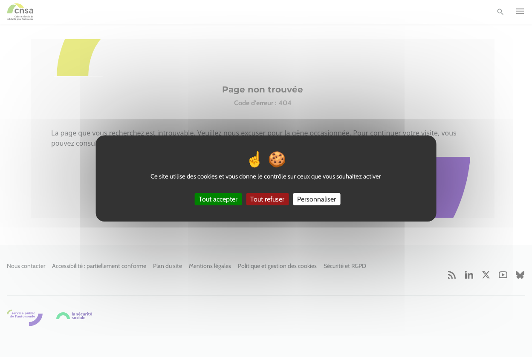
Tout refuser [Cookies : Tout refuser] (267, 199)
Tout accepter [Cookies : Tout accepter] (218, 199)
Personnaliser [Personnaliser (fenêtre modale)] (316, 199)
